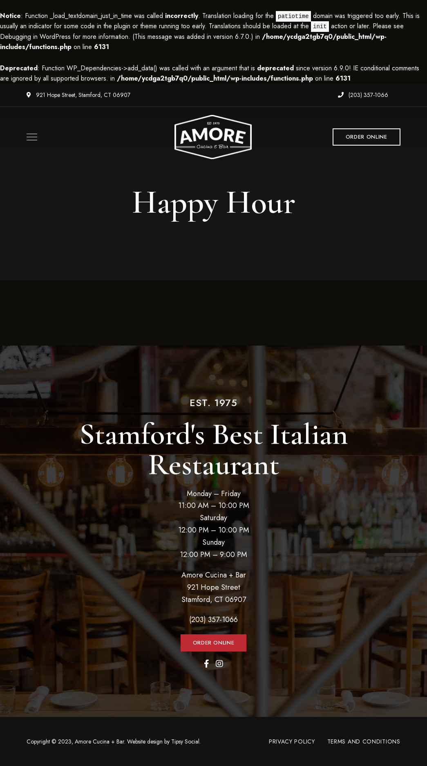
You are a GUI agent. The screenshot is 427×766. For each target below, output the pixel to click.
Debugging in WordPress (35, 36)
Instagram (219, 664)
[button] (366, 137)
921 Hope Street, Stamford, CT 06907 (78, 95)
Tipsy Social (185, 741)
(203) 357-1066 (363, 95)
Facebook (206, 664)
